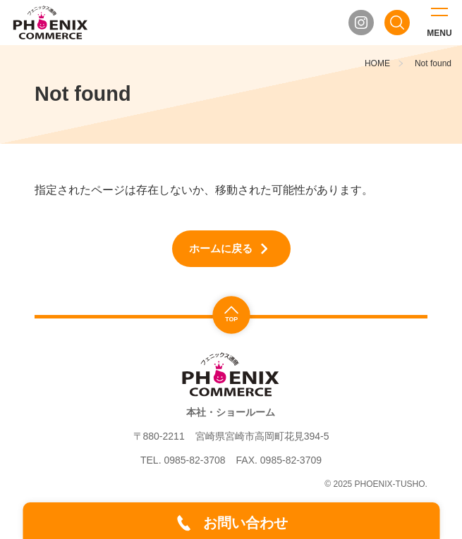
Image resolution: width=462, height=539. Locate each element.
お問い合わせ (245, 523)
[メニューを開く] (439, 22)
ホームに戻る (221, 248)
